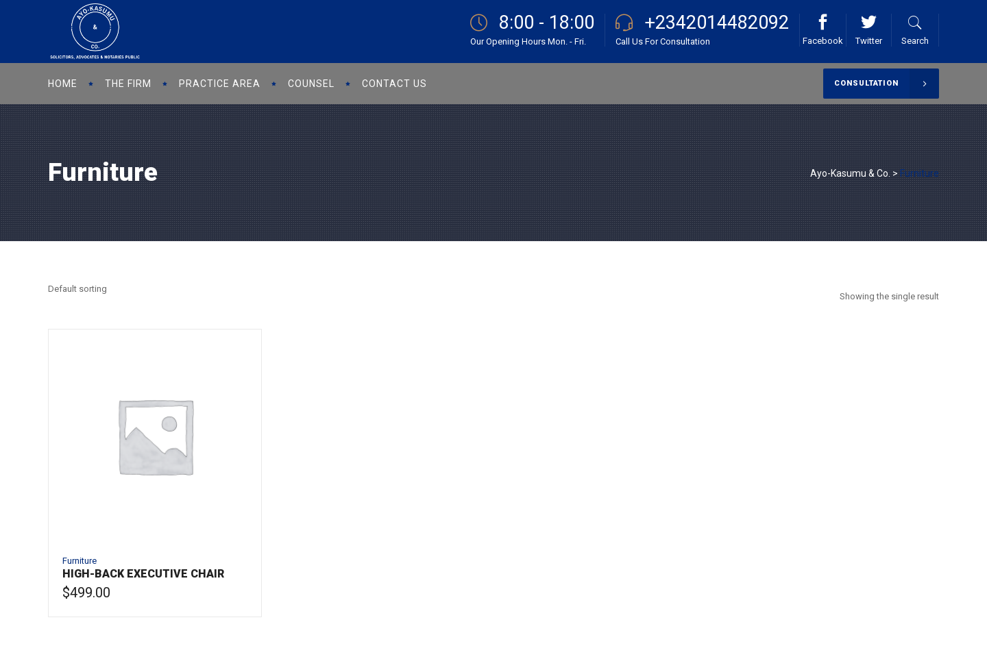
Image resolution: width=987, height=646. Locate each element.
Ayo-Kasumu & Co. (850, 173)
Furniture (79, 561)
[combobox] (77, 289)
